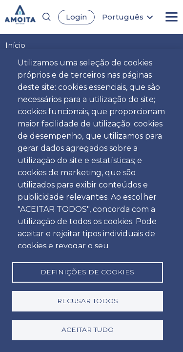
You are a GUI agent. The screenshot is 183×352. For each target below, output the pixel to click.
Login (76, 16)
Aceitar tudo (87, 329)
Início (15, 45)
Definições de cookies (87, 272)
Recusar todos (87, 301)
